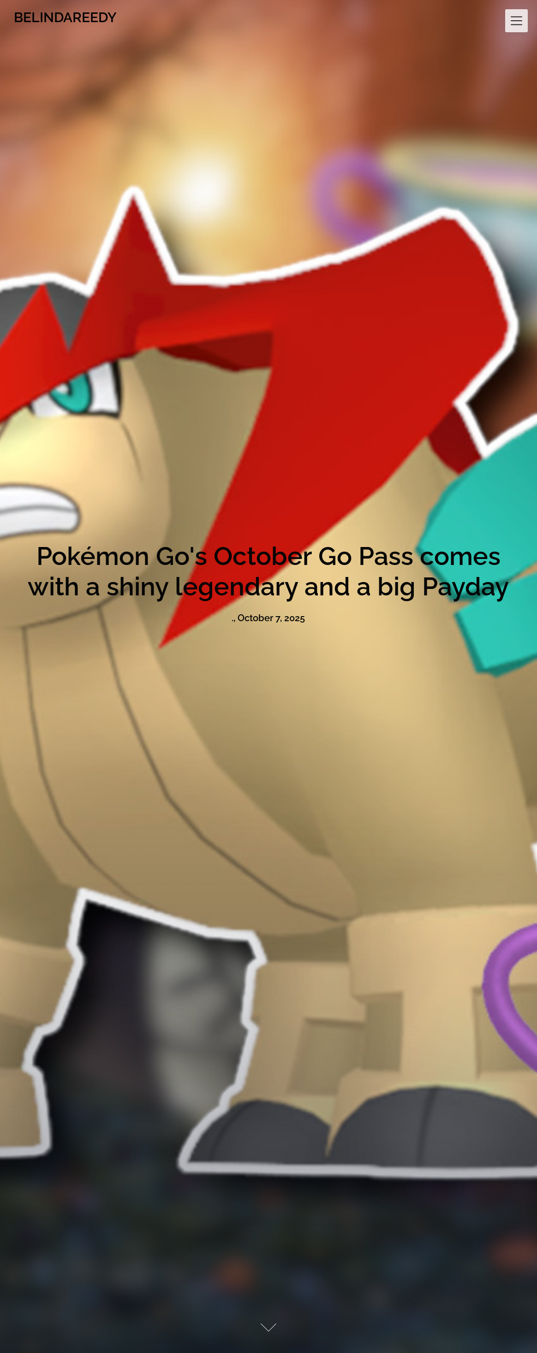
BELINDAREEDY (65, 17)
